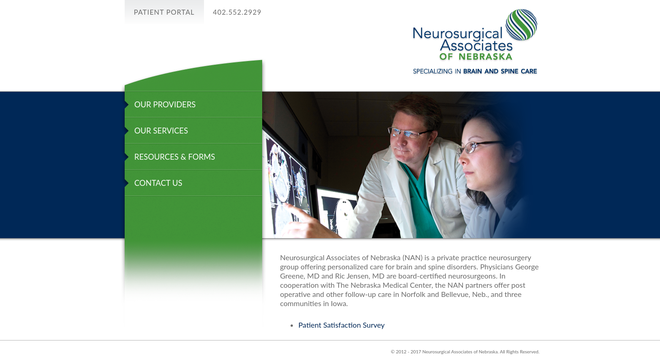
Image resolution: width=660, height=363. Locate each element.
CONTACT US (158, 183)
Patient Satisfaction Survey (341, 324)
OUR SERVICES (161, 130)
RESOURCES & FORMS (174, 157)
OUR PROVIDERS (165, 104)
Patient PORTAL (164, 12)
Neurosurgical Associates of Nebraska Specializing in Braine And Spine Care (475, 42)
